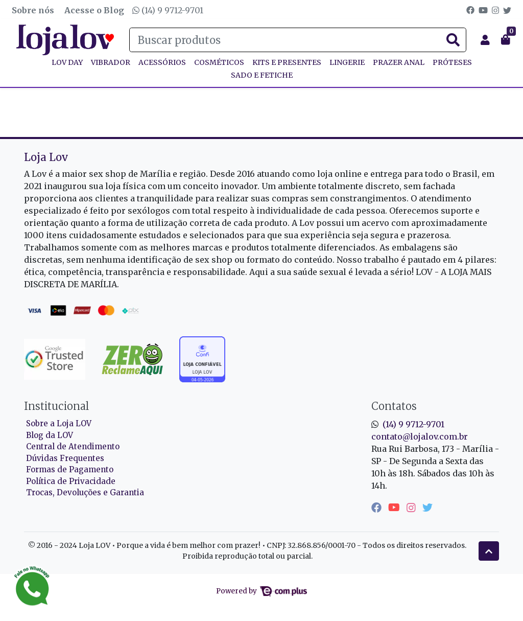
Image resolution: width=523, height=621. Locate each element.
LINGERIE (347, 62)
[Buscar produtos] (298, 40)
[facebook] (377, 507)
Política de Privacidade (70, 481)
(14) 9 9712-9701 (167, 10)
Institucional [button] (56, 406)
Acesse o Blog (94, 10)
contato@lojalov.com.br (419, 436)
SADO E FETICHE (262, 75)
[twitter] (427, 507)
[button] (485, 40)
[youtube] (395, 507)
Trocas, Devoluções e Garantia (85, 492)
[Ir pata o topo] (489, 551)
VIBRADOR (110, 62)
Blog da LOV (49, 435)
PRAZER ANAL (398, 62)
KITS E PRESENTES (286, 62)
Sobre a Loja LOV (58, 423)
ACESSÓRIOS (162, 62)
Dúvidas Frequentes (65, 458)
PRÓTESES (452, 62)
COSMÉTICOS (219, 62)
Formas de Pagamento (69, 469)
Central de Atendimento (73, 446)
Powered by (261, 591)
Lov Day (67, 62)
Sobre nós (33, 10)
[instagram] (412, 507)
